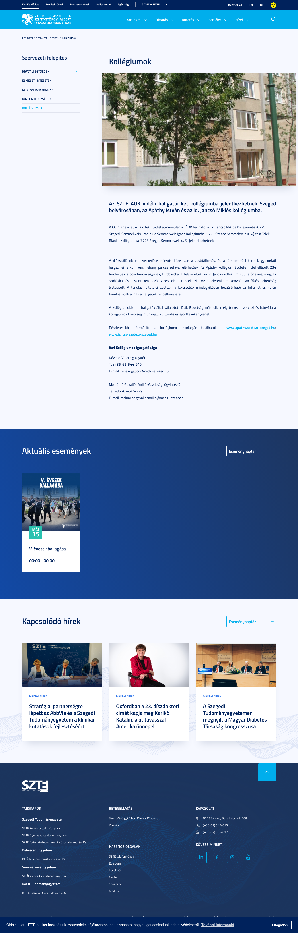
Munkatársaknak (80, 4)
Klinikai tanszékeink (37, 89)
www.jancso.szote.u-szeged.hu (133, 334)
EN (251, 5)
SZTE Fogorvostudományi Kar (41, 828)
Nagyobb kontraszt (273, 5)
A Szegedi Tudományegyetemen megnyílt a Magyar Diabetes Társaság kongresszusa (235, 716)
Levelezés (115, 870)
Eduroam (115, 863)
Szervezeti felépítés (47, 38)
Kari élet (214, 19)
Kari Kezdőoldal (30, 4)
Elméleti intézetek (36, 80)
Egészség (123, 4)
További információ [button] (217, 925)
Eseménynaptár (242, 451)
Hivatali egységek (35, 71)
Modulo (114, 891)
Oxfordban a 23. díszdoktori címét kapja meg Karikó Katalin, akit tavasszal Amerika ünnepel (147, 716)
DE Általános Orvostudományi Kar (44, 859)
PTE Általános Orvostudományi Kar (45, 893)
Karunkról (133, 19)
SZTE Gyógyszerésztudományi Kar (44, 835)
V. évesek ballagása (47, 548)
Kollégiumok (69, 38)
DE (261, 5)
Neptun (114, 877)
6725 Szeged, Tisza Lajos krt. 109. (225, 818)
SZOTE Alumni (151, 4)
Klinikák (114, 825)
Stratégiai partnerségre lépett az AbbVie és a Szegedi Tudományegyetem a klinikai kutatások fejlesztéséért (62, 716)
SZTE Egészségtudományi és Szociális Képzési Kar (55, 842)
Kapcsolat (235, 5)
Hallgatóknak (103, 4)
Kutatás (188, 19)
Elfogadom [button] (280, 925)
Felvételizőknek (55, 4)
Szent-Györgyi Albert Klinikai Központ (133, 818)
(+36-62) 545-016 (215, 825)
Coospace (115, 884)
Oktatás (162, 19)
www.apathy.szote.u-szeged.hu (250, 327)
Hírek (239, 19)
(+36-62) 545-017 (215, 832)
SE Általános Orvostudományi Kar (44, 876)
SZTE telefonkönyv (121, 856)
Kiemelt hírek (38, 695)
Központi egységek (36, 99)
